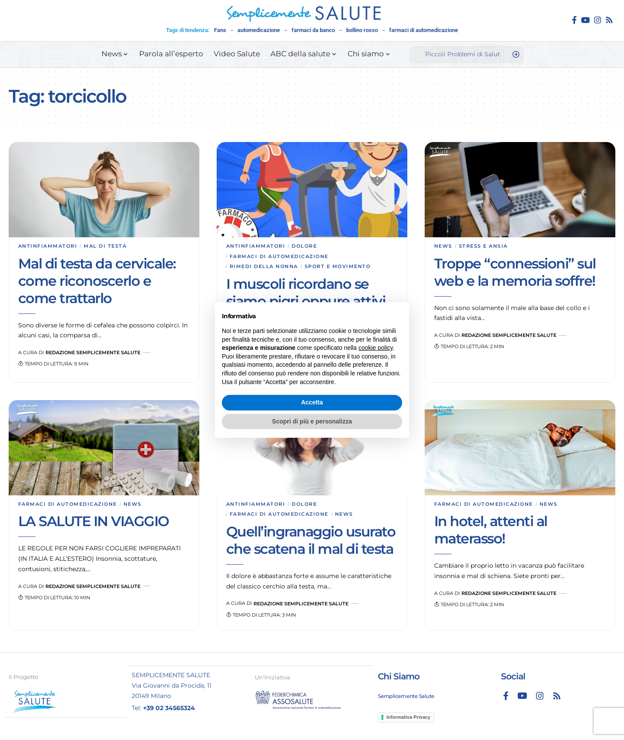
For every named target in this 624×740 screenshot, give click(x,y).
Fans (220, 30)
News (443, 246)
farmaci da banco (313, 30)
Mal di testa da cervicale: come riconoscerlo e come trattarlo (97, 281)
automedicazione (258, 30)
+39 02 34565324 (169, 707)
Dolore (304, 246)
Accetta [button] (312, 402)
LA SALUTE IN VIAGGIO (93, 521)
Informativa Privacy (409, 716)
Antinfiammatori (48, 246)
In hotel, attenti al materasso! (490, 530)
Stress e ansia (483, 246)
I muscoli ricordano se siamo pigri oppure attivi (306, 292)
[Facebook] (574, 19)
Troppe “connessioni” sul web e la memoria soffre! (515, 272)
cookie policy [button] (375, 347)
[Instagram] (597, 19)
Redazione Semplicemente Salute (93, 352)
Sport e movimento (338, 266)
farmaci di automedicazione (423, 30)
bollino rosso (362, 30)
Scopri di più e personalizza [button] (312, 421)
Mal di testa (105, 246)
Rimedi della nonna (264, 266)
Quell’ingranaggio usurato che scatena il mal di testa (311, 540)
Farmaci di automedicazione (279, 256)
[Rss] (609, 19)
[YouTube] (585, 19)
